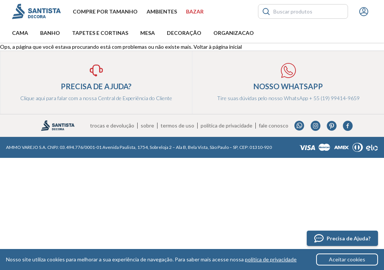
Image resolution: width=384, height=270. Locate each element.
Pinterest (332, 126)
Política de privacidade (226, 126)
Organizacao (233, 33)
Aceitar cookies (347, 259)
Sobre (147, 126)
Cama (20, 33)
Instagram (315, 126)
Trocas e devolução (112, 126)
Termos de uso (177, 126)
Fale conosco (273, 126)
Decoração (184, 33)
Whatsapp (299, 126)
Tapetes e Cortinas (100, 33)
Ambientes (162, 11)
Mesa (147, 33)
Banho (50, 33)
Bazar (195, 11)
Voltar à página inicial (218, 47)
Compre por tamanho (105, 11)
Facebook (348, 126)
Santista (36, 11)
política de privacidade (271, 259)
